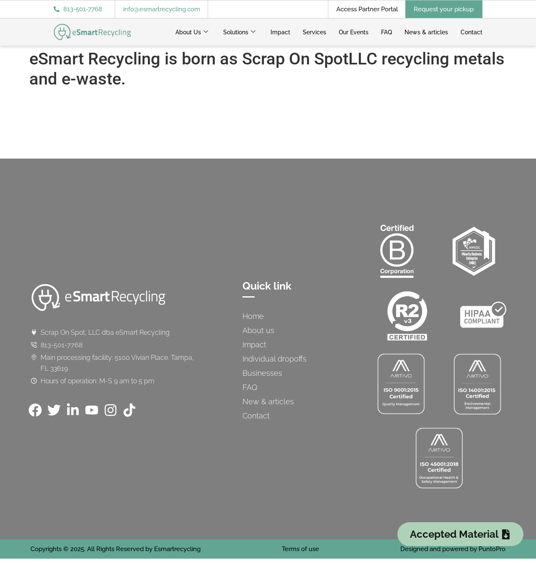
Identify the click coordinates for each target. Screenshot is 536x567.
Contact (471, 32)
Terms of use (300, 549)
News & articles (426, 32)
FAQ (386, 32)
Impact (280, 32)
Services (314, 32)
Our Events (353, 32)
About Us (191, 32)
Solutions (239, 32)
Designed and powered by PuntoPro (452, 549)
